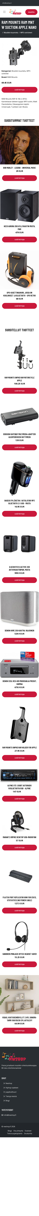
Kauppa (31, 12)
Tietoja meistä (11, 1096)
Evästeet (28, 1131)
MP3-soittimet (26, 32)
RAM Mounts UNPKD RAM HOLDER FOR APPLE (19, 747)
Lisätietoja (19, 90)
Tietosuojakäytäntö (14, 1133)
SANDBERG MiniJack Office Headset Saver (19, 954)
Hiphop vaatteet (12, 1088)
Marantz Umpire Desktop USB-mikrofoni (19, 837)
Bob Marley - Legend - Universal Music (19, 167)
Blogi (8, 1100)
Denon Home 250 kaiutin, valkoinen (19, 630)
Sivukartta (28, 1133)
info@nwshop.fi (7, 3)
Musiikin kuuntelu (11, 32)
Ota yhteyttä (18, 1131)
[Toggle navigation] (4, 12)
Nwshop (9, 1083)
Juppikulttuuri (11, 1092)
